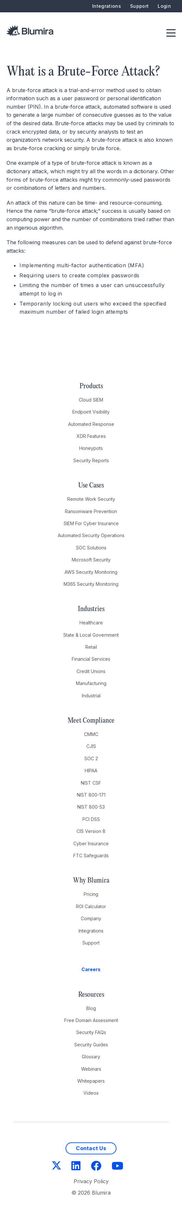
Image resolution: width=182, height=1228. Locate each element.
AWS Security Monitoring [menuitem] (91, 572)
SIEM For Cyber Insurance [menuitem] (91, 523)
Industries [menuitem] (91, 609)
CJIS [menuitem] (91, 746)
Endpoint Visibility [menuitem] (91, 412)
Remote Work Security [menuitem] (91, 499)
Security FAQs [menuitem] (91, 1032)
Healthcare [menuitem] (91, 622)
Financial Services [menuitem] (91, 659)
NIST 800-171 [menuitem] (91, 795)
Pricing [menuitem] (91, 894)
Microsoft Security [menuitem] (91, 559)
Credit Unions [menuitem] (91, 671)
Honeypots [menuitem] (91, 448)
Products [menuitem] (91, 386)
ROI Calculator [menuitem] (91, 906)
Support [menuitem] (139, 6)
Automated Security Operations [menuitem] (91, 535)
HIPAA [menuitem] (91, 770)
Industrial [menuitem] (91, 695)
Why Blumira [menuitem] (91, 881)
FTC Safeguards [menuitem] (91, 855)
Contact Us (91, 1148)
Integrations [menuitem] (106, 6)
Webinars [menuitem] (91, 1069)
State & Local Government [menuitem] (91, 635)
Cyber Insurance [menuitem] (91, 843)
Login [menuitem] (164, 6)
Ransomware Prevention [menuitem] (91, 511)
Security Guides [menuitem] (91, 1044)
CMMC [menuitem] (91, 734)
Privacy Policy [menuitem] (91, 1181)
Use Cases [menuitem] (91, 485)
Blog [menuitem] (91, 1008)
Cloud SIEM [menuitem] (91, 400)
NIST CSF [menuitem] (91, 783)
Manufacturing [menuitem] (91, 683)
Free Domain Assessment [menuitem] (91, 1020)
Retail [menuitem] (91, 647)
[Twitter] (56, 1166)
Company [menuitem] (91, 918)
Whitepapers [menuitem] (91, 1081)
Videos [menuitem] (91, 1093)
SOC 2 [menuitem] (91, 758)
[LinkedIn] (75, 1166)
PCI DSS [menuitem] (91, 819)
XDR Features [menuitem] (91, 436)
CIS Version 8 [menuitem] (91, 831)
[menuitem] (91, 969)
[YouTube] (117, 1166)
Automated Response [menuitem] (91, 424)
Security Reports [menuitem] (91, 460)
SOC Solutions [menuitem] (91, 547)
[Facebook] (96, 1166)
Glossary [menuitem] (91, 1056)
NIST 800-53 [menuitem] (91, 807)
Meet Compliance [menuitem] (91, 721)
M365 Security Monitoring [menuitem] (91, 584)
